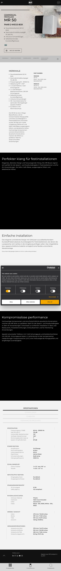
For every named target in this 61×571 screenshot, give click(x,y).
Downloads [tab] (30, 363)
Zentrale (14, 538)
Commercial (15, 527)
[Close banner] (58, 267)
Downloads (27, 58)
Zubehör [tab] (30, 367)
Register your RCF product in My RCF (49, 505)
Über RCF (14, 546)
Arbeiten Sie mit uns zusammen (20, 542)
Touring (14, 523)
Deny (11, 302)
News (13, 544)
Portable (14, 521)
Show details (52, 297)
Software (29, 523)
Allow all (49, 302)
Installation (15, 525)
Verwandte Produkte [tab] (30, 371)
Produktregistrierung (51, 523)
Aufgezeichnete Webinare (52, 527)
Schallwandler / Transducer (18, 529)
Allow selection (30, 302)
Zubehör (36, 58)
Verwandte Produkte (44, 59)
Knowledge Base (50, 525)
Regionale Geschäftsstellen (18, 540)
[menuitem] (54, 560)
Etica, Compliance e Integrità (19, 548)
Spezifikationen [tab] (30, 359)
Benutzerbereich (50, 521)
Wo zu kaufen (15, 50)
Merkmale (5, 58)
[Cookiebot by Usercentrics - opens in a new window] (48, 268)
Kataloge (29, 521)
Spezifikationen (16, 58)
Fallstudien (39, 521)
